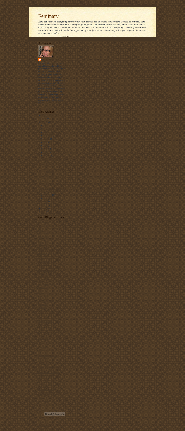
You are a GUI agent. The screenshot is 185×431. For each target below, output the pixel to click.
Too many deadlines (51, 192)
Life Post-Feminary (51, 162)
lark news (42, 307)
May (46, 149)
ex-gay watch (43, 279)
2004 (43, 212)
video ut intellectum (46, 389)
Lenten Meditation (50, 178)
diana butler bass (45, 265)
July (46, 142)
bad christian (43, 222)
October (47, 132)
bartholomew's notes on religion (51, 228)
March (47, 155)
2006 (43, 205)
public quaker (43, 330)
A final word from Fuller (53, 185)
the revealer (43, 370)
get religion (43, 287)
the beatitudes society (47, 355)
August (47, 139)
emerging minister (45, 270)
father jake (42, 282)
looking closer (44, 319)
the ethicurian (43, 358)
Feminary (48, 16)
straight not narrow (46, 350)
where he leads (44, 398)
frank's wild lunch (45, 285)
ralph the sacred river (46, 333)
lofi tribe (41, 316)
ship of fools (43, 347)
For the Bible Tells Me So (53, 188)
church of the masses (46, 251)
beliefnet (41, 231)
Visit (44, 426)
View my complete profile (48, 106)
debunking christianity (47, 262)
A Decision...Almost (51, 159)
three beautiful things (46, 381)
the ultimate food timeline (48, 372)
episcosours (43, 276)
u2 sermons (43, 387)
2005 (43, 208)
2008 (43, 122)
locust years (43, 313)
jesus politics (43, 299)
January (47, 198)
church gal (42, 248)
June (46, 145)
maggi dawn (43, 324)
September (48, 135)
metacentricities (44, 327)
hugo (40, 293)
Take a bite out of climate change (51, 353)
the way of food (44, 378)
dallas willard (43, 259)
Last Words (48, 165)
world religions (44, 401)
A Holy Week (48, 175)
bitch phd (42, 239)
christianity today (45, 245)
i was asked (43, 296)
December (48, 125)
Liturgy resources (45, 310)
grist (40, 290)
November (48, 129)
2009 (43, 119)
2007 (43, 202)
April (46, 152)
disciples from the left (47, 268)
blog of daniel (44, 242)
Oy (44, 182)
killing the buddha (45, 302)
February (48, 195)
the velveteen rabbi (46, 375)
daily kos (42, 253)
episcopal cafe (44, 273)
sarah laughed (44, 336)
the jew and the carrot (47, 367)
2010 (43, 115)
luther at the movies (46, 321)
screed (41, 341)
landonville (42, 304)
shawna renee (43, 344)
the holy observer (45, 364)
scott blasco (43, 339)
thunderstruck (43, 384)
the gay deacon (44, 361)
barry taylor (43, 225)
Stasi (45, 60)
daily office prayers (46, 256)
